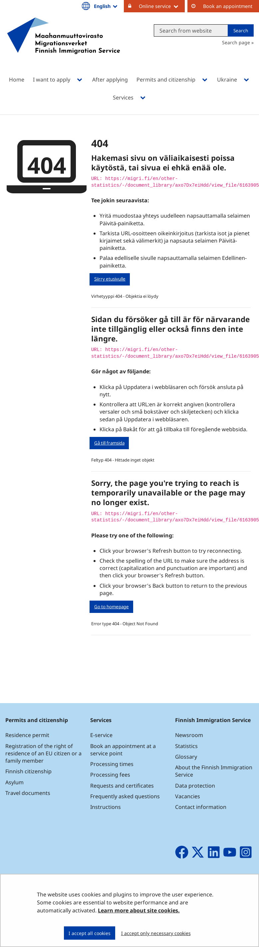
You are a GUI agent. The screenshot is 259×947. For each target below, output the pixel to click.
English (106, 6)
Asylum (14, 782)
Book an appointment (227, 6)
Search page (236, 42)
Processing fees (110, 774)
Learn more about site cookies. (139, 910)
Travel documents (27, 793)
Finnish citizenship (28, 771)
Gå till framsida (109, 443)
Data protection (195, 785)
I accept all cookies (90, 933)
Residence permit (27, 735)
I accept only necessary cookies (156, 933)
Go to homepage (111, 607)
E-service (101, 735)
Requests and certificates (122, 785)
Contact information (200, 807)
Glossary (186, 756)
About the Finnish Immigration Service (213, 771)
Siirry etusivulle (110, 279)
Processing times (111, 764)
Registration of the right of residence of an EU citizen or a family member (43, 753)
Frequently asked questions (125, 796)
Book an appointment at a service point (123, 749)
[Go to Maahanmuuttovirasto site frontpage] (63, 44)
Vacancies (187, 796)
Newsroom (189, 735)
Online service (162, 6)
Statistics (186, 746)
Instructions (105, 807)
